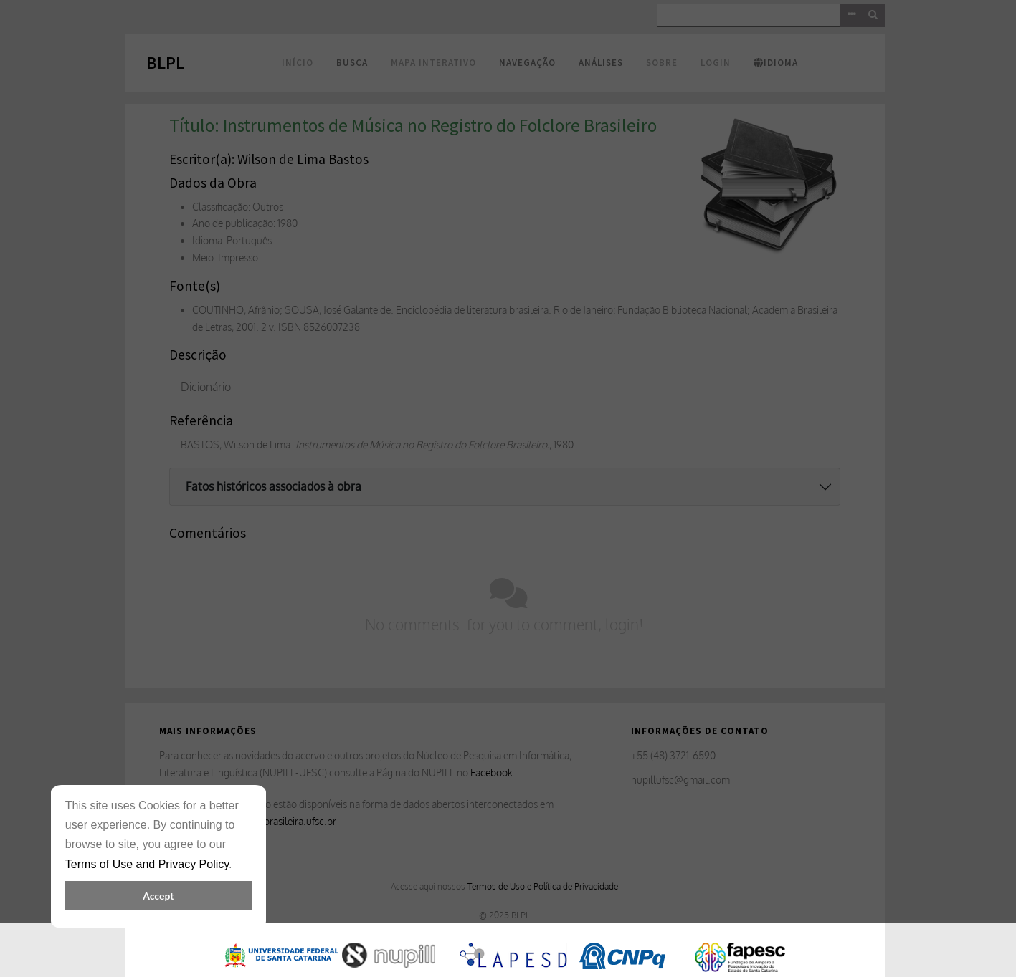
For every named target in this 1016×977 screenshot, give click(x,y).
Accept (158, 896)
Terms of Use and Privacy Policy (147, 864)
